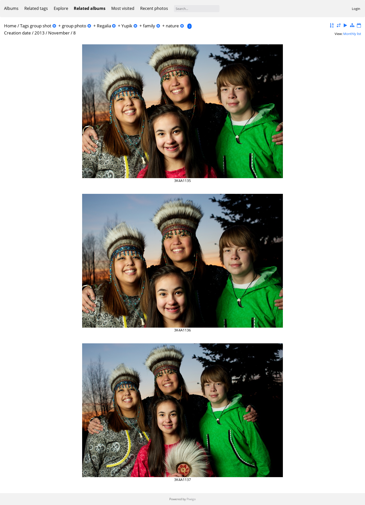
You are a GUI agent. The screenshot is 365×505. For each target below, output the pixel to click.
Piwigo (191, 499)
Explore (61, 8)
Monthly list (352, 33)
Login (356, 8)
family (149, 26)
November (59, 33)
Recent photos (154, 8)
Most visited (122, 8)
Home (10, 26)
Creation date (17, 33)
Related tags (36, 8)
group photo (74, 26)
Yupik (126, 26)
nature (172, 26)
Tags (24, 26)
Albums (11, 8)
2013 (39, 33)
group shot (40, 26)
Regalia (104, 26)
